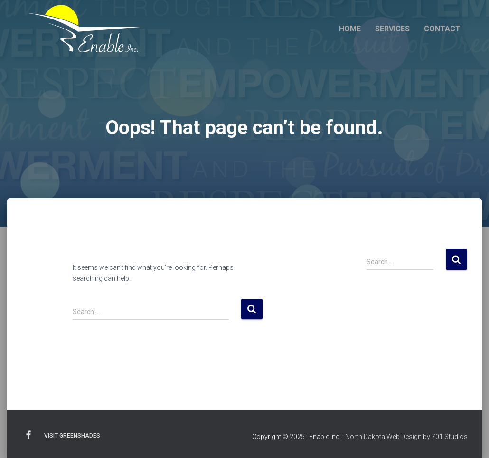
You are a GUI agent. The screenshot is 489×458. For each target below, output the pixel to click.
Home (350, 28)
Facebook (28, 435)
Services (392, 28)
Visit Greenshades (72, 435)
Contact (442, 28)
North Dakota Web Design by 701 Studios (406, 436)
